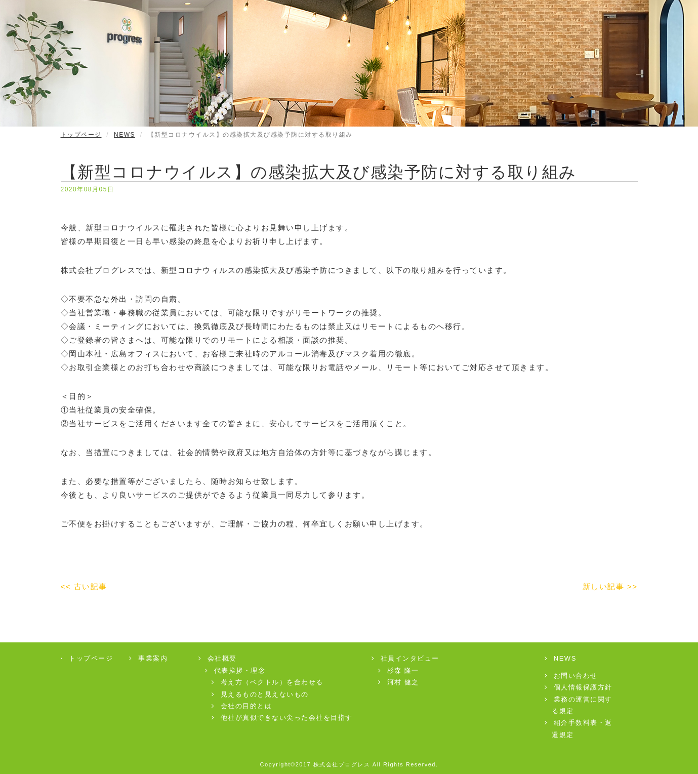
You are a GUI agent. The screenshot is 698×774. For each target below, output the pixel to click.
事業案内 (149, 658)
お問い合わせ (571, 675)
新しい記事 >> (610, 586)
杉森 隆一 (399, 670)
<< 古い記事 (84, 586)
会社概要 (218, 658)
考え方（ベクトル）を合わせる (267, 682)
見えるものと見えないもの (260, 694)
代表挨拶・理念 (235, 670)
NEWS (124, 134)
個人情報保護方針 (578, 687)
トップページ (81, 134)
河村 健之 (399, 682)
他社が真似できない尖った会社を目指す (282, 717)
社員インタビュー (405, 658)
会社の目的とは (242, 706)
